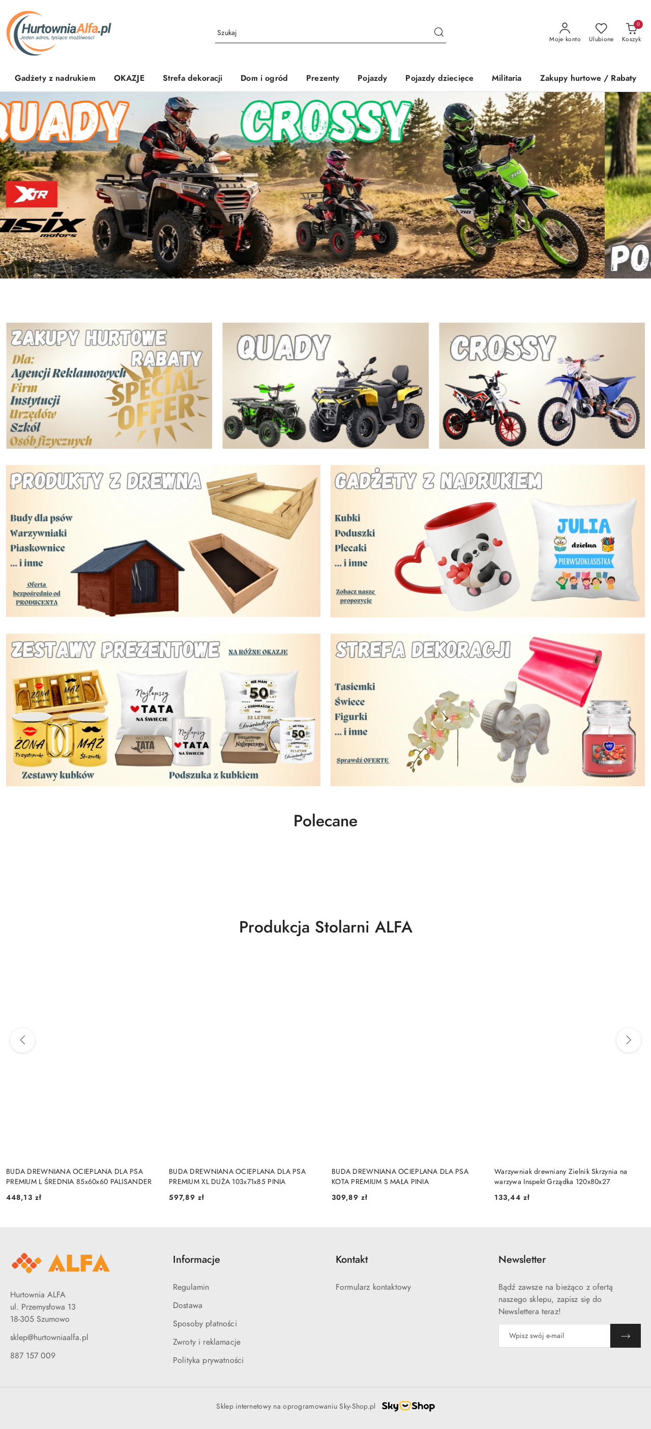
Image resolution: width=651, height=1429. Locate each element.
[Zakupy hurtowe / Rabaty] (588, 79)
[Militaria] (506, 79)
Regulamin (191, 1287)
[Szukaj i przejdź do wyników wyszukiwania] (439, 33)
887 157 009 (32, 1355)
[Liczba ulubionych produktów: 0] (601, 33)
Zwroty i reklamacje (207, 1342)
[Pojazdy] (372, 79)
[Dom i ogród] (264, 79)
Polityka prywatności (208, 1360)
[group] (325, 185)
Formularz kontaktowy (373, 1287)
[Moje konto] (565, 33)
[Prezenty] (322, 79)
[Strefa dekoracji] (193, 79)
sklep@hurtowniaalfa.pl (49, 1337)
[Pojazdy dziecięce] (439, 79)
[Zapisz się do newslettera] (554, 1336)
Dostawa (187, 1305)
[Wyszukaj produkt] (330, 32)
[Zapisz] (625, 1336)
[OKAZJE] (129, 79)
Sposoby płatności (205, 1323)
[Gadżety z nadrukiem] (55, 79)
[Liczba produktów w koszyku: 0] (631, 33)
